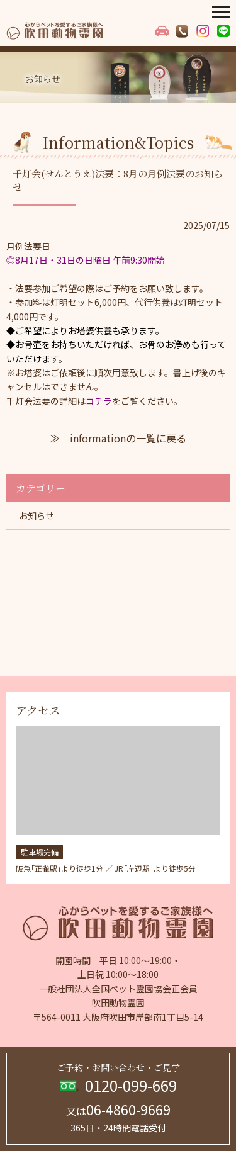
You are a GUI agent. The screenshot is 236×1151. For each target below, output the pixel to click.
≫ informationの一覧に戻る (118, 438)
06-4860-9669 (118, 1109)
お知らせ (36, 515)
